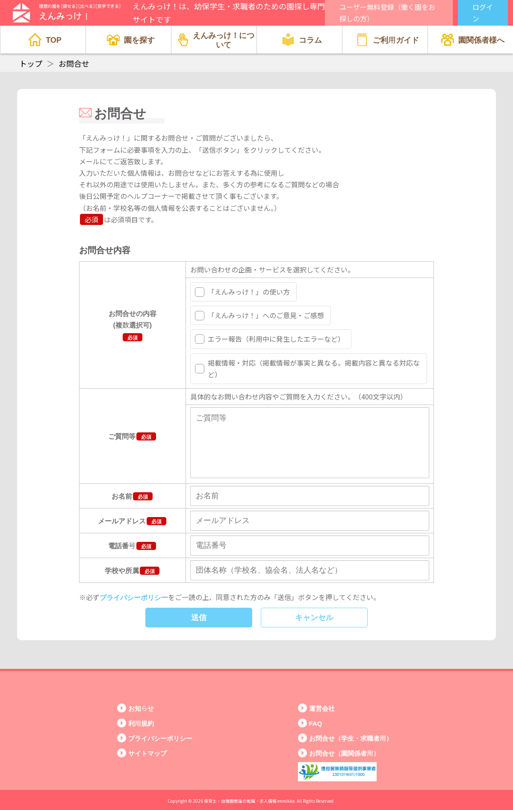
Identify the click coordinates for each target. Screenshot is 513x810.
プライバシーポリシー (134, 609)
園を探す (131, 39)
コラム (302, 39)
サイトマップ (147, 753)
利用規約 (141, 723)
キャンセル (314, 629)
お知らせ (141, 708)
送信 (198, 629)
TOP (45, 39)
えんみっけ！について (216, 39)
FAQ (315, 723)
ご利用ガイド (387, 39)
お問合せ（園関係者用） (344, 753)
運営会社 (322, 708)
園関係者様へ (472, 39)
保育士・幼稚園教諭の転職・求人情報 (240, 801)
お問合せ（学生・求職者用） (350, 738)
